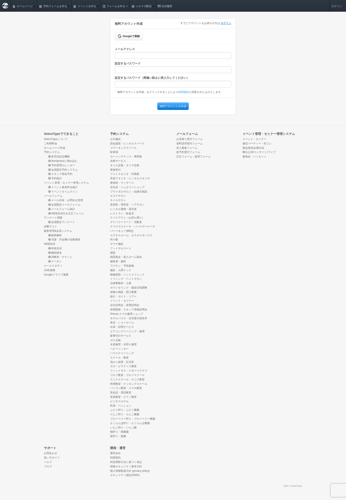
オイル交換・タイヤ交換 (124, 165)
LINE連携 (49, 270)
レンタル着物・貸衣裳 (123, 209)
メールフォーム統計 (61, 209)
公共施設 (115, 139)
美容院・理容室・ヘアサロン (127, 204)
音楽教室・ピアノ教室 (123, 396)
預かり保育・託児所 (122, 362)
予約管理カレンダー (61, 165)
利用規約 (183, 92)
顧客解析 (55, 235)
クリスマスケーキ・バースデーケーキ (132, 226)
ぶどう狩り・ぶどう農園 (124, 409)
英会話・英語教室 (120, 392)
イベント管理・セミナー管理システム (66, 182)
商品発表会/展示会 (253, 147)
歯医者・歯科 (118, 261)
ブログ (48, 466)
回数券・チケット (60, 256)
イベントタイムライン (63, 191)
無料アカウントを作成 (173, 106)
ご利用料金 (50, 143)
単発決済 (55, 248)
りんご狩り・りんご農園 (124, 414)
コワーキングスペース (123, 147)
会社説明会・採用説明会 (124, 305)
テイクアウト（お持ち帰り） (127, 217)
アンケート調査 (53, 217)
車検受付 (115, 169)
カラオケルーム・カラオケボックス (131, 235)
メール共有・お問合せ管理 (65, 200)
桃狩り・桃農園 (119, 431)
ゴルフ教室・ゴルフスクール (127, 375)
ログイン (336, 6)
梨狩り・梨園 (118, 436)
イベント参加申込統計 (63, 187)
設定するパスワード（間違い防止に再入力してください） (152, 77)
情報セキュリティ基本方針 (126, 466)
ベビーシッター (119, 348)
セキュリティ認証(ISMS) (124, 475)
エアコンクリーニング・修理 (127, 331)
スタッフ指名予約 (60, 173)
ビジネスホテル (119, 401)
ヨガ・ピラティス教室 (123, 366)
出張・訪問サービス (122, 326)
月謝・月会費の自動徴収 (64, 239)
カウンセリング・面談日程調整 (128, 287)
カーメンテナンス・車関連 (126, 156)
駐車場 (114, 152)
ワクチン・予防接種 (122, 265)
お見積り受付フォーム (189, 139)
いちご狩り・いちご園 (123, 427)
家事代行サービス (120, 335)
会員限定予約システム (63, 169)
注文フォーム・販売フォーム (193, 156)
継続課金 (55, 252)
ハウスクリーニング (122, 353)
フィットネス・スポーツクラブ (128, 370)
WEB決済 (49, 243)
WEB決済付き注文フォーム (66, 213)
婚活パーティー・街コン (257, 143)
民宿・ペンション (120, 405)
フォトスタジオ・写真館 (124, 173)
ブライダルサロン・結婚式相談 (128, 191)
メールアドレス (125, 49)
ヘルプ (48, 462)
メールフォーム (53, 195)
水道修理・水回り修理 (123, 344)
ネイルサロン (118, 200)
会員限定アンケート (61, 222)
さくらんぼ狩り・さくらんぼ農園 (130, 423)
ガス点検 (115, 340)
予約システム (52, 152)
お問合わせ (50, 453)
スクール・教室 (119, 357)
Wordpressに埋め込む (62, 160)
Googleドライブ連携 (56, 274)
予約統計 (55, 178)
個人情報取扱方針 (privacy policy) (130, 470)
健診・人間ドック (120, 270)
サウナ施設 (116, 243)
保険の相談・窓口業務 (123, 292)
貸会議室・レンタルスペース (127, 143)
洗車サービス (118, 160)
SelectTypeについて (56, 139)
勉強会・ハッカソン (254, 156)
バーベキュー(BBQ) (121, 230)
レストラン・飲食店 (122, 213)
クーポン (55, 261)
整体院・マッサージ (122, 182)
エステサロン (118, 195)
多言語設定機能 (59, 156)
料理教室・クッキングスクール (128, 383)
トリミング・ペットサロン (126, 278)
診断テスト (50, 226)
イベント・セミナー (122, 300)
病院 (112, 252)
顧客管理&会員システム (58, 230)
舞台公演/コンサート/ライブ (259, 152)
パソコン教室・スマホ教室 (126, 388)
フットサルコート (120, 248)
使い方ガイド (52, 457)
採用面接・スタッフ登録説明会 (128, 309)
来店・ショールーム (122, 322)
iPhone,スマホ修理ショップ (126, 313)
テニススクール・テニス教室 (127, 379)
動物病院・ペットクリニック (127, 274)
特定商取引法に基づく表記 (126, 462)
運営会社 (115, 453)
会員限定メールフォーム (64, 204)
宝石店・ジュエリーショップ (127, 187)
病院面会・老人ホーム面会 (126, 256)
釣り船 (114, 239)
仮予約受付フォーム (188, 152)
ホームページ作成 (54, 147)
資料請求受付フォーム (189, 143)
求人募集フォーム (186, 147)
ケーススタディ (53, 265)
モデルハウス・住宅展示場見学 (128, 318)
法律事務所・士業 (120, 283)
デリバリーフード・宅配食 (126, 222)
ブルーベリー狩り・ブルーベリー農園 (132, 418)
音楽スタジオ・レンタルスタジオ (130, 178)
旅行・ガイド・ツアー (123, 296)
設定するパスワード (128, 63)
